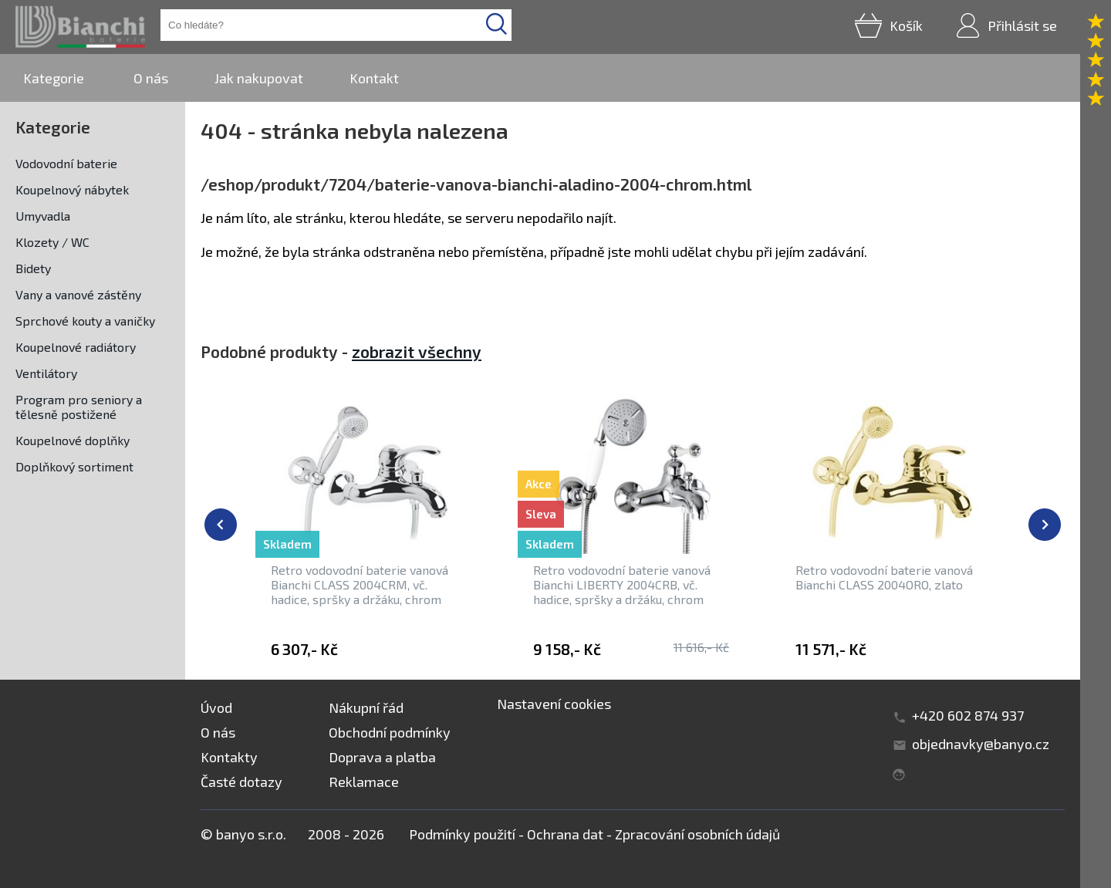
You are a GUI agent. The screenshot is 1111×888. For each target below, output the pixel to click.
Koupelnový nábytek (72, 189)
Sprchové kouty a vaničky (85, 320)
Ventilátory (46, 373)
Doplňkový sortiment (74, 466)
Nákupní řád (366, 707)
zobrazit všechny (416, 351)
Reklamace (364, 781)
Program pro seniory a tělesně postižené (78, 406)
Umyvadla (42, 215)
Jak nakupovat (258, 77)
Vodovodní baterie (66, 163)
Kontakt (374, 77)
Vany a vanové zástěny (78, 294)
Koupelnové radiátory (75, 346)
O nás (150, 77)
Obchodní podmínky (390, 732)
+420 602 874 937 (968, 715)
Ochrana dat (565, 834)
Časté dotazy (241, 781)
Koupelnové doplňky (72, 440)
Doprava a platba (382, 756)
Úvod (216, 707)
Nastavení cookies (554, 703)
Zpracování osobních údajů (697, 834)
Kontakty (229, 756)
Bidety (33, 268)
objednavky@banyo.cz (980, 743)
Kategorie (53, 77)
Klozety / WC (52, 242)
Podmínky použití (462, 834)
